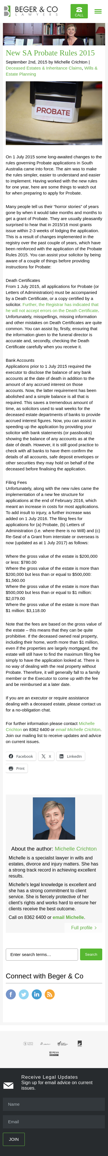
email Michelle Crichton (78, 729)
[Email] (54, 1121)
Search (91, 954)
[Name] (54, 1104)
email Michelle (68, 917)
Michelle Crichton (76, 849)
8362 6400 (35, 917)
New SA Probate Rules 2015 (50, 53)
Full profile (81, 927)
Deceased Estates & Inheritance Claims (44, 68)
